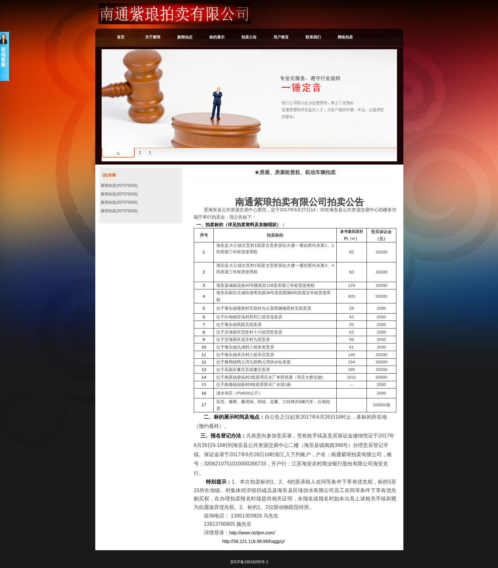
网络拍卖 (345, 37)
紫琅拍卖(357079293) (119, 185)
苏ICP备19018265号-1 (249, 562)
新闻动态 (184, 37)
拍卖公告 (249, 37)
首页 (120, 37)
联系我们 (313, 37)
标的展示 (217, 37)
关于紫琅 (152, 37)
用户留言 (281, 37)
